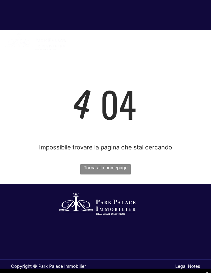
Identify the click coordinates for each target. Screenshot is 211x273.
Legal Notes (187, 266)
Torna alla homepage (105, 167)
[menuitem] (144, 45)
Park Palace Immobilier (62, 266)
